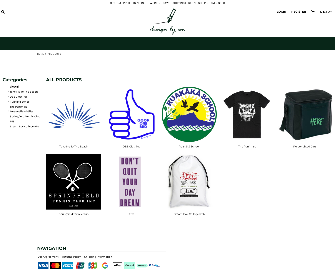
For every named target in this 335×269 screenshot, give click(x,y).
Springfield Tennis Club (25, 116)
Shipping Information (98, 256)
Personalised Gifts (21, 111)
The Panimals (18, 106)
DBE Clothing (18, 96)
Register (298, 11)
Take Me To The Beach (24, 91)
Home (40, 53)
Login (281, 11)
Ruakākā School (20, 101)
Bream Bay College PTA (24, 126)
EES (12, 121)
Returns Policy (71, 256)
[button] (3, 12)
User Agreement (48, 256)
